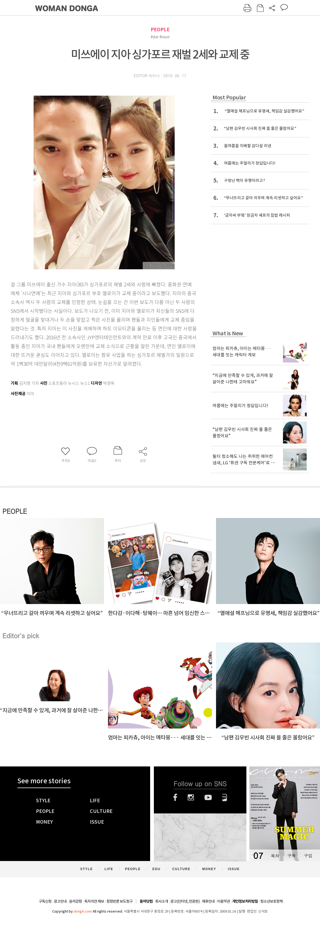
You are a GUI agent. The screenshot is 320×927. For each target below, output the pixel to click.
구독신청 (45, 901)
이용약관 (223, 901)
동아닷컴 (146, 901)
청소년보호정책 (271, 901)
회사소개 (161, 901)
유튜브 (208, 797)
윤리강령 (75, 901)
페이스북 (175, 797)
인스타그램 (191, 797)
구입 (308, 855)
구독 (291, 855)
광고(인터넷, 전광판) (184, 901)
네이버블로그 (224, 797)
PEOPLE (160, 29)
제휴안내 (208, 901)
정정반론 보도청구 (119, 901)
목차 (275, 855)
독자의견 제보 (94, 901)
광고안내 (60, 901)
